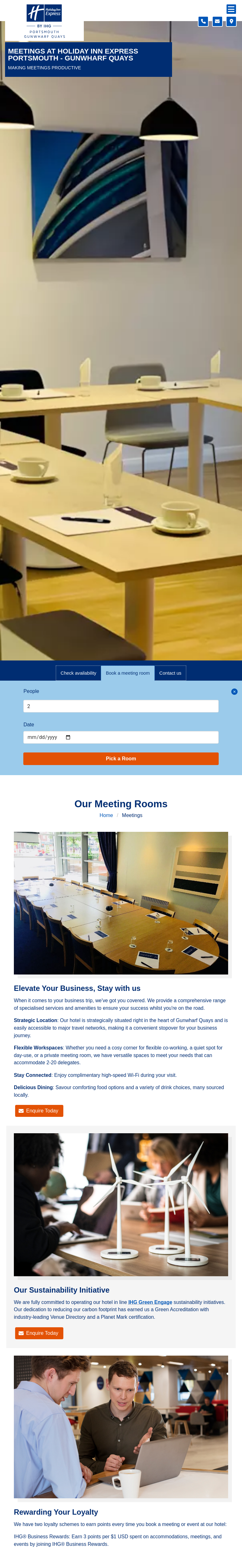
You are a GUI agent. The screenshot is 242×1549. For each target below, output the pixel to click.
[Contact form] (217, 21)
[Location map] (231, 21)
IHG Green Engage (150, 1302)
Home (106, 815)
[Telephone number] (203, 21)
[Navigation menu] (231, 9)
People (31, 691)
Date (28, 724)
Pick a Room (121, 758)
